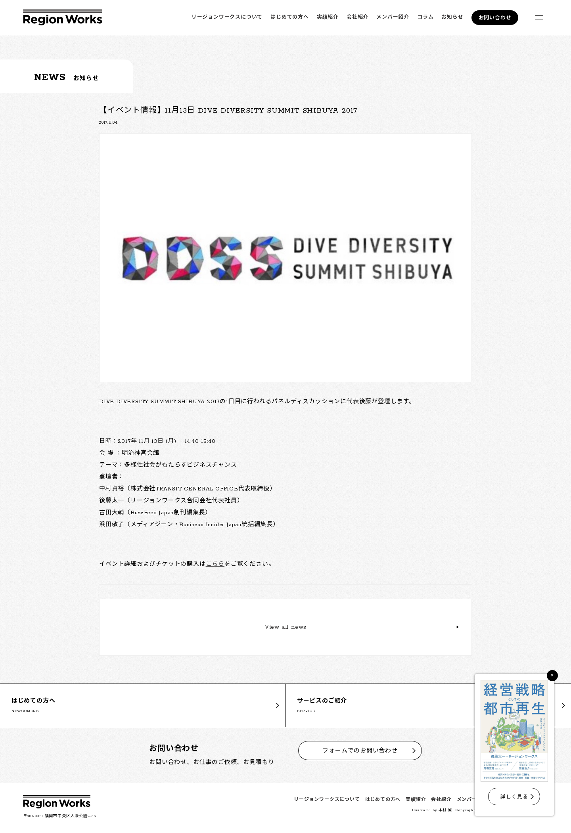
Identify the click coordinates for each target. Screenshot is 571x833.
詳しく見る (514, 797)
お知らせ (452, 17)
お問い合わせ (495, 18)
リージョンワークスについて (227, 17)
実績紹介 (328, 17)
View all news (285, 627)
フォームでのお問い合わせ (360, 751)
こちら (215, 564)
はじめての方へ (289, 17)
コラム (425, 17)
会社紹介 (357, 17)
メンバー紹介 (392, 17)
